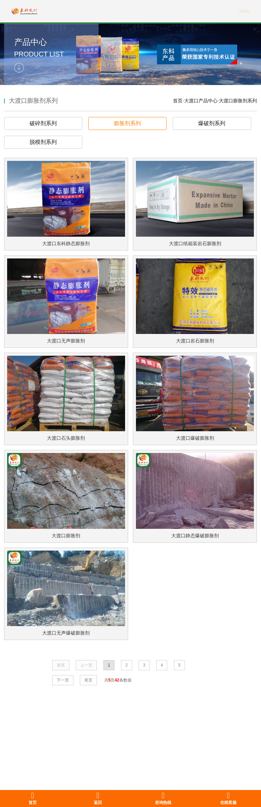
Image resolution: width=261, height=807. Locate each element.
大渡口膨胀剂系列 (238, 100)
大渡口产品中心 (201, 100)
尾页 (88, 680)
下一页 (63, 680)
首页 (177, 100)
